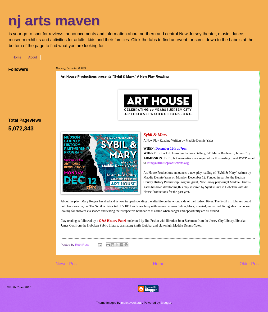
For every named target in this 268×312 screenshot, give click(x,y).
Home (17, 57)
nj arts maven (54, 20)
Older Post (250, 263)
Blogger (166, 302)
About (32, 57)
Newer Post (67, 263)
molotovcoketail (131, 302)
